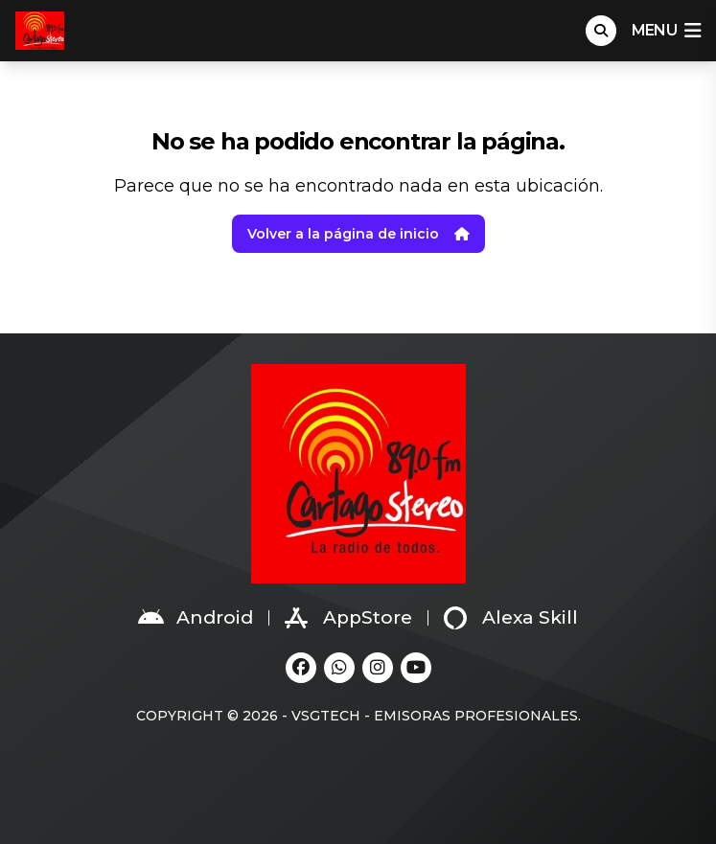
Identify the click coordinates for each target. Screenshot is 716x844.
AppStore (348, 617)
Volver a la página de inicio (358, 233)
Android (195, 617)
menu (666, 30)
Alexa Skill (511, 617)
